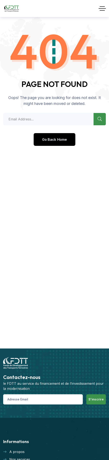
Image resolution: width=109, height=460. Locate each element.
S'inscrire (96, 399)
